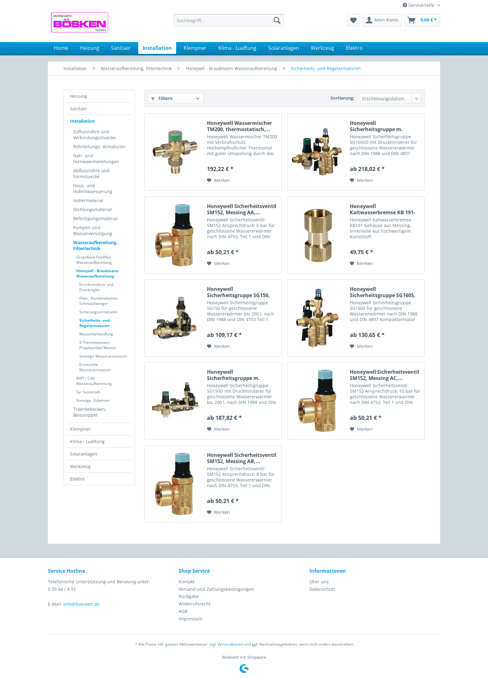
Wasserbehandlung (96, 334)
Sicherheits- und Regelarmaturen (94, 323)
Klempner (80, 429)
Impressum (190, 619)
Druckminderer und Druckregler (96, 287)
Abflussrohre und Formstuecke (91, 173)
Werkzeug (80, 466)
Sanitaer (78, 108)
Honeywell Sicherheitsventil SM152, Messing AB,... (241, 458)
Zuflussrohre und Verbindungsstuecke (94, 134)
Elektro (77, 479)
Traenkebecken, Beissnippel (89, 412)
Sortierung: (342, 98)
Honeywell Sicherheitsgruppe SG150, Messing (238, 292)
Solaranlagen (83, 454)
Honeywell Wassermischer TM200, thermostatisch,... (239, 126)
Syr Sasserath (88, 392)
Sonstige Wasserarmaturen (103, 356)
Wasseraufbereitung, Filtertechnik (95, 245)
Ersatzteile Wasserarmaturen (95, 367)
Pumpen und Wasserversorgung (92, 230)
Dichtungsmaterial (92, 209)
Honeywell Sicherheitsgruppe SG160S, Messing (382, 292)
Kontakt (187, 582)
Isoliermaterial (88, 200)
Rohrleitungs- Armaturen (99, 146)
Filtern (161, 98)
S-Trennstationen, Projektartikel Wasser (97, 345)
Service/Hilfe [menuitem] (419, 5)
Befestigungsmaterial (95, 218)
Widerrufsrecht (194, 604)
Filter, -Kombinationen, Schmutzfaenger (98, 301)
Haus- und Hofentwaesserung (92, 188)
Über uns (319, 582)
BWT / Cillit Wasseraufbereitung (94, 381)
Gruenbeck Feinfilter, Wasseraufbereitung (94, 259)
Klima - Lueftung (87, 441)
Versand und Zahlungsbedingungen (216, 589)
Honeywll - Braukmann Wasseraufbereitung (97, 273)
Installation (82, 121)
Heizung (78, 96)
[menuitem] (229, 20)
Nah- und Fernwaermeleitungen (96, 158)
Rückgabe (189, 596)
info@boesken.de (81, 604)
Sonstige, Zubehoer (93, 400)
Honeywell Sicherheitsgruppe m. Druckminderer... (376, 126)
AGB (183, 611)
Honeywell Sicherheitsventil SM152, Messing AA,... (241, 209)
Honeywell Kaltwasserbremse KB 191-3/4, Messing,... (382, 209)
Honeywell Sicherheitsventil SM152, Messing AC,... (384, 375)
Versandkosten (230, 644)
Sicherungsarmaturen (98, 312)
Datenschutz (322, 589)
